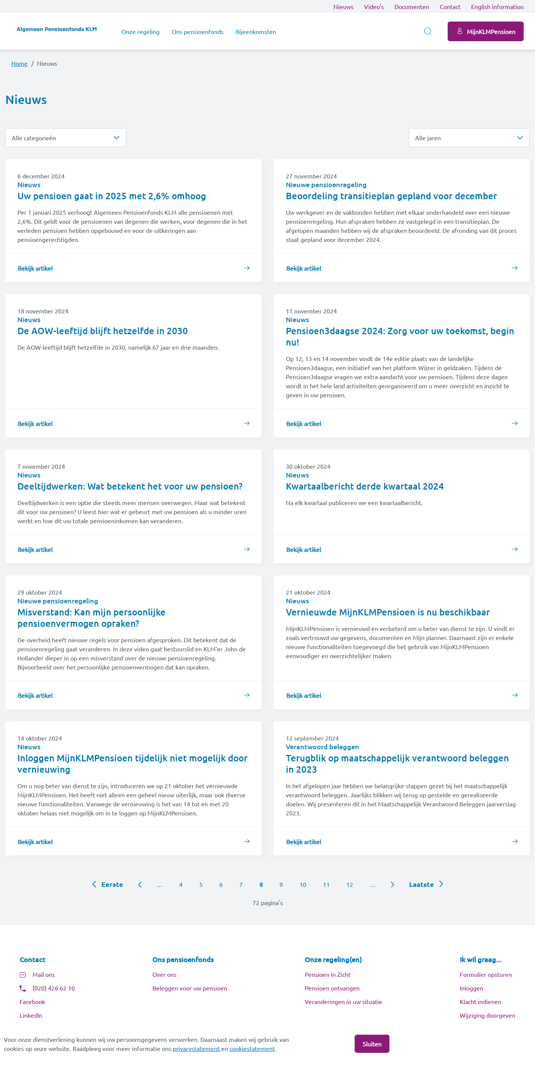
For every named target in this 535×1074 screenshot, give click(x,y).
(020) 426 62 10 (54, 988)
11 (326, 884)
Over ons (164, 974)
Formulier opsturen (486, 974)
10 (302, 884)
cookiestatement (252, 1048)
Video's (374, 6)
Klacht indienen (480, 1001)
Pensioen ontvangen (332, 988)
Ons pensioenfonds (197, 31)
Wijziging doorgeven (487, 1015)
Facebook (32, 1001)
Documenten (411, 6)
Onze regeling (140, 31)
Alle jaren (428, 137)
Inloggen (471, 988)
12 (349, 884)
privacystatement (197, 1048)
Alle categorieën (34, 137)
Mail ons (44, 974)
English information (497, 6)
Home (19, 63)
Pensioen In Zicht (327, 974)
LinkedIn (31, 1015)
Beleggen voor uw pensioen (189, 988)
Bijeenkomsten (256, 31)
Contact (450, 6)
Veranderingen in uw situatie (343, 1001)
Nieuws (343, 6)
